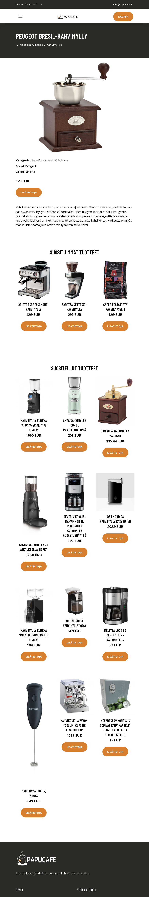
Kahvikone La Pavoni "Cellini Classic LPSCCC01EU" (74, 725)
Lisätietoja (29, 192)
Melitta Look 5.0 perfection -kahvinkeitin (115, 635)
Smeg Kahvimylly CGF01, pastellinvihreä (74, 425)
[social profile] (41, 4)
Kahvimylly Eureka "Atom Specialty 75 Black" (34, 425)
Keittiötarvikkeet (31, 45)
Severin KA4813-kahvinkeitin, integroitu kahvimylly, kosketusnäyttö (74, 525)
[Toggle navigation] (20, 16)
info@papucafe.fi (122, 4)
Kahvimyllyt (54, 45)
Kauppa (123, 16)
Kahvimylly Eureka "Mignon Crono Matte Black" (33, 635)
